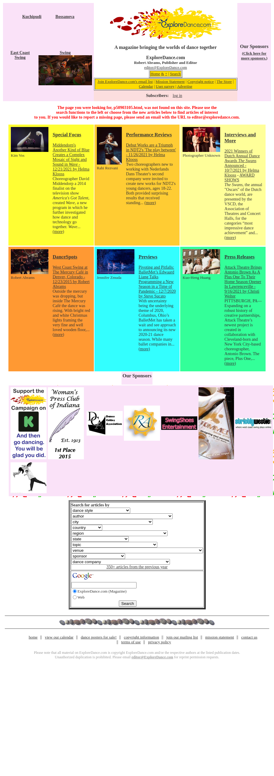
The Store (224, 81)
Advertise (184, 86)
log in (177, 95)
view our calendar (59, 637)
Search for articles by (90, 505)
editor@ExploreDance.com (165, 67)
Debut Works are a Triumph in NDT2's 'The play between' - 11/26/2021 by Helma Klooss (151, 152)
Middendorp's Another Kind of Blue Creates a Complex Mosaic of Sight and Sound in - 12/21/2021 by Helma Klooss (71, 159)
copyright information (141, 637)
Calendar (146, 86)
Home (155, 73)
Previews (148, 257)
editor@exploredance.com (215, 117)
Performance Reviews (149, 134)
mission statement (219, 637)
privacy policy (159, 642)
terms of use (131, 642)
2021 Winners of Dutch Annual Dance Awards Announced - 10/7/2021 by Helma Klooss (242, 163)
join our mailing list (182, 637)
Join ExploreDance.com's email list (125, 81)
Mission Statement (170, 81)
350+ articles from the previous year (137, 567)
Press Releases (239, 257)
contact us (249, 637)
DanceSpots (65, 257)
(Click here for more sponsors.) (254, 55)
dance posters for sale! (98, 637)
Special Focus (67, 134)
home (33, 637)
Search (175, 73)
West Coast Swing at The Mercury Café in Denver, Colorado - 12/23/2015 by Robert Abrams (71, 277)
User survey (165, 86)
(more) (58, 231)
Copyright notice (200, 81)
